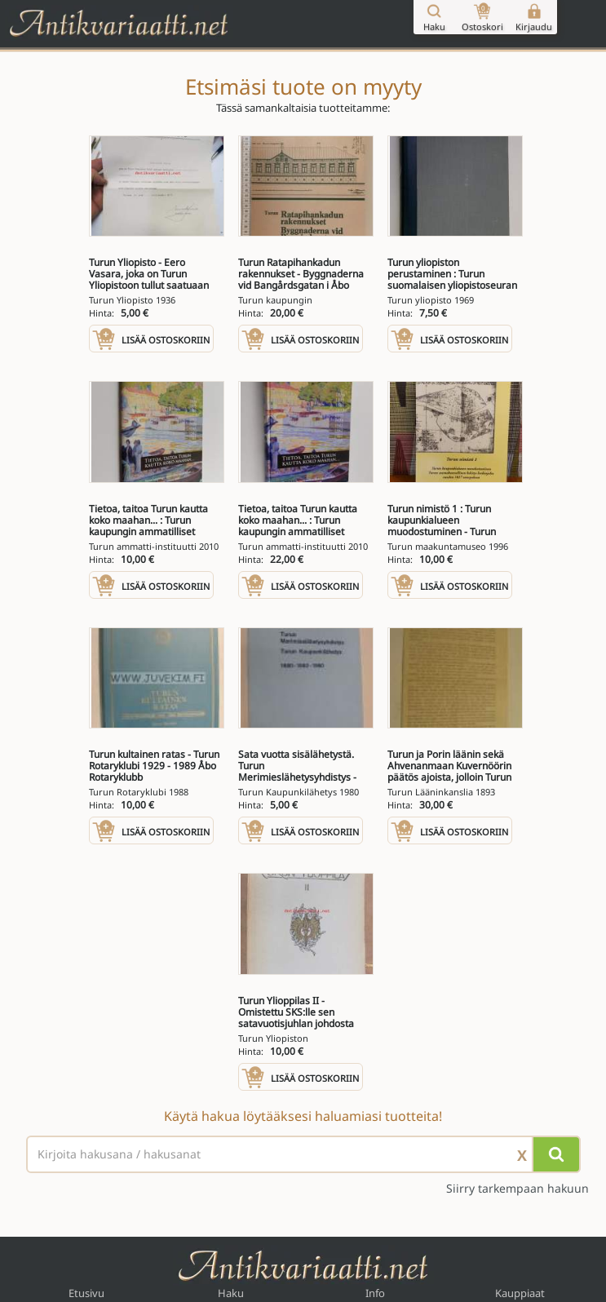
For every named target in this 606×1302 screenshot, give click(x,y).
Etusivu (86, 1293)
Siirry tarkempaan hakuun (517, 1188)
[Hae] (556, 1154)
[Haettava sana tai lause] (303, 1154)
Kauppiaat (520, 1293)
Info (375, 1293)
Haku (231, 1293)
